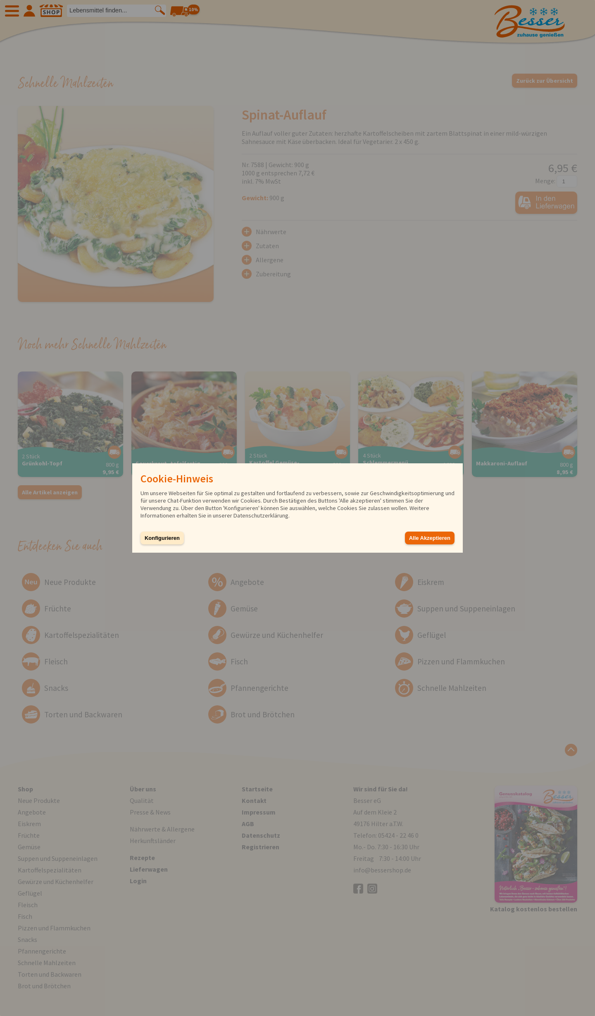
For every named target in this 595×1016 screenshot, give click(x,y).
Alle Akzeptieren (429, 538)
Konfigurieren (162, 538)
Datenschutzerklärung (260, 515)
